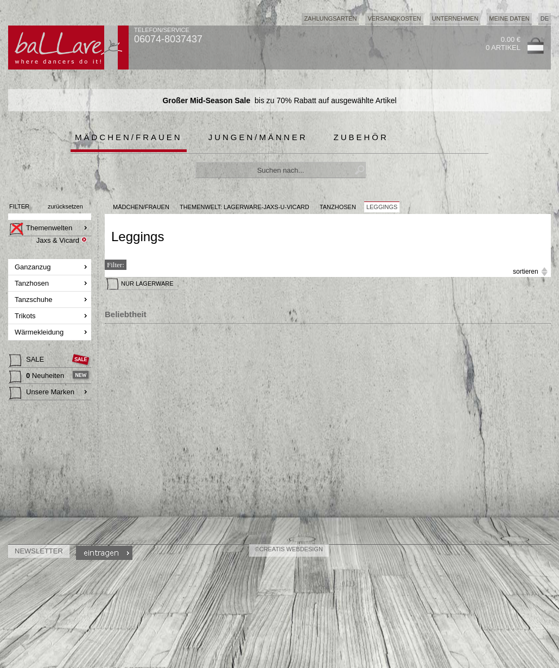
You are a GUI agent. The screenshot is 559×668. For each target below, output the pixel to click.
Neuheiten (37, 376)
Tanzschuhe (34, 299)
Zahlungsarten (330, 18)
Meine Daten (509, 18)
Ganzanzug (34, 267)
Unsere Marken (41, 393)
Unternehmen (455, 18)
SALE (27, 360)
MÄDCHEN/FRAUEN (141, 207)
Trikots (26, 316)
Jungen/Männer (258, 137)
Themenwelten (40, 229)
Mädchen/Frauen (128, 137)
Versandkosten (394, 18)
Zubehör (361, 137)
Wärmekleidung (40, 332)
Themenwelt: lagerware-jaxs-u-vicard (244, 207)
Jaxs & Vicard (57, 240)
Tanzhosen (33, 283)
